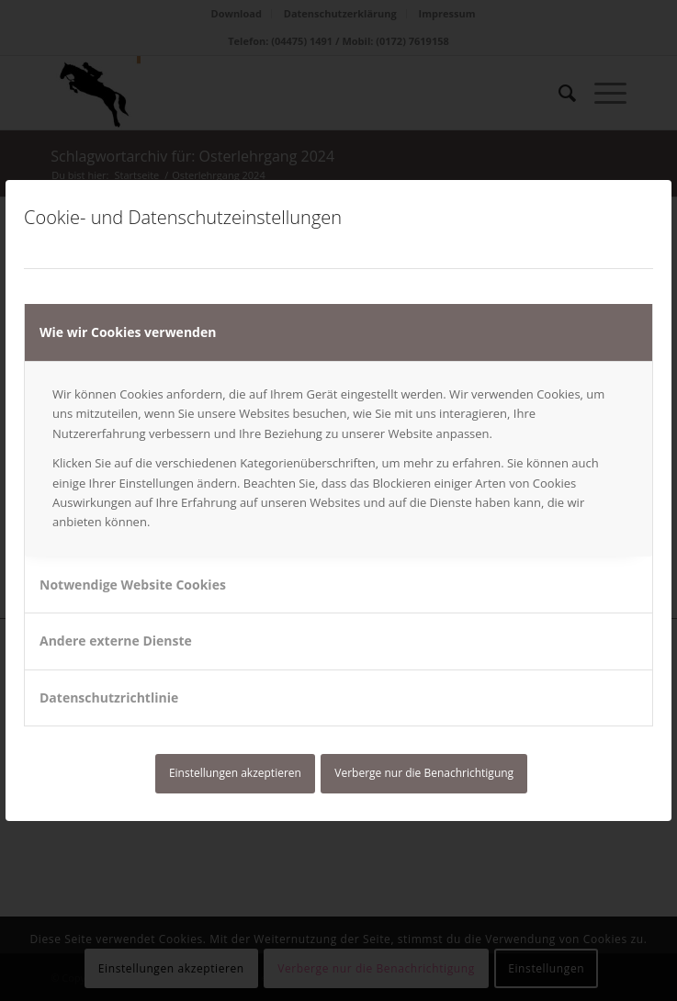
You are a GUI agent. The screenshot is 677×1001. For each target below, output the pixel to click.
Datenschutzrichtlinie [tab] (108, 697)
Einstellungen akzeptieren (235, 773)
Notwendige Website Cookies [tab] (132, 584)
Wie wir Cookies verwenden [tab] (127, 332)
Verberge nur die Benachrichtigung (423, 773)
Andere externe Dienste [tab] (115, 640)
